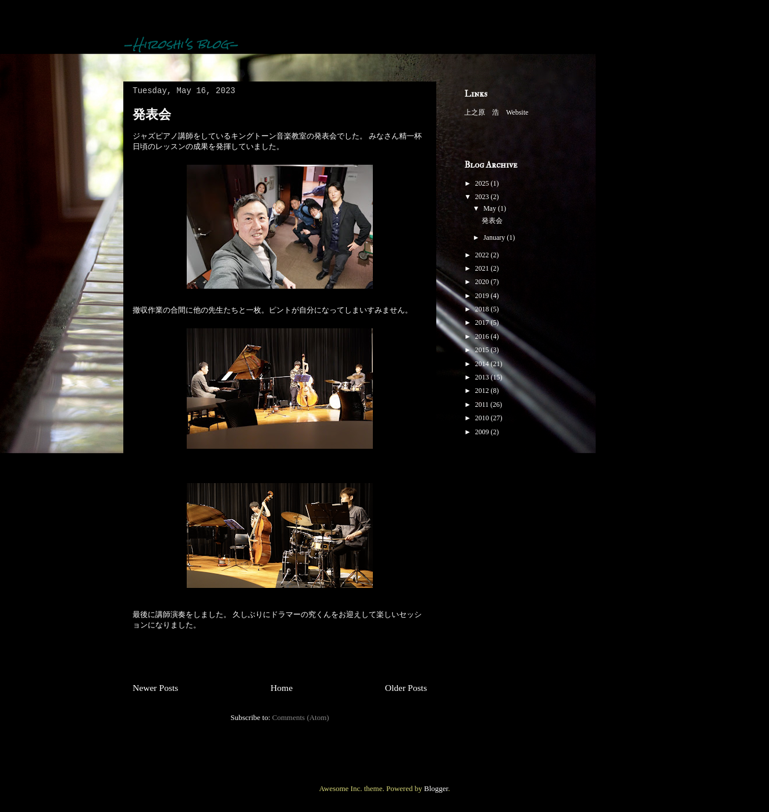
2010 (483, 418)
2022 (483, 255)
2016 (483, 336)
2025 (483, 183)
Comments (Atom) (300, 717)
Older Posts (406, 688)
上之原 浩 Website (496, 112)
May (490, 208)
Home (281, 688)
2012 (483, 391)
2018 (483, 309)
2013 (483, 377)
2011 (483, 404)
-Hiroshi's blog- (180, 44)
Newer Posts (155, 688)
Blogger (436, 788)
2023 (483, 197)
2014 (483, 364)
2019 (483, 296)
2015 (483, 350)
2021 (483, 268)
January (495, 237)
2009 (483, 432)
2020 (483, 282)
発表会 (152, 114)
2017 (483, 322)
